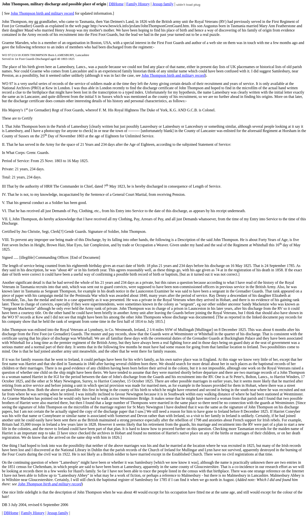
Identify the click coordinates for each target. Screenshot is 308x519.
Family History (138, 4)
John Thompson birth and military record (42, 13)
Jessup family (162, 4)
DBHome (116, 4)
